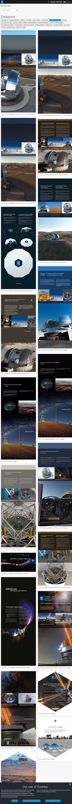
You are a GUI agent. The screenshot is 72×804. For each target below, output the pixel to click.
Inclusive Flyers (6, 22)
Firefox (7, 633)
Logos (15, 22)
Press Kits (49, 25)
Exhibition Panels (55, 20)
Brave (7, 627)
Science (53, 2)
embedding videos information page (18, 594)
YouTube (4, 588)
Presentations (39, 25)
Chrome (8, 629)
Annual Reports (14, 20)
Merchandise (32, 22)
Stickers (66, 25)
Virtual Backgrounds (8, 27)
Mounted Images (43, 22)
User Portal (59, 2)
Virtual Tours (20, 27)
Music (51, 22)
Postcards (18, 25)
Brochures (36, 20)
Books (23, 20)
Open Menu (6, 6)
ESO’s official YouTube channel (44, 588)
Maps (20, 22)
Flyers (64, 20)
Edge (7, 631)
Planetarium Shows (7, 25)
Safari (7, 634)
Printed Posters (29, 25)
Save (6, 667)
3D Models (4, 20)
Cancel (15, 667)
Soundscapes (58, 25)
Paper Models (59, 22)
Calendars (45, 20)
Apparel (28, 20)
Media (25, 22)
